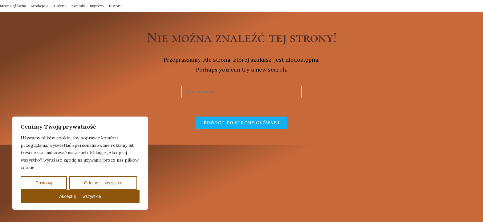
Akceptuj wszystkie (80, 196)
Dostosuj (43, 182)
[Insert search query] (241, 92)
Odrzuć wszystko (103, 182)
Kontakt (78, 5)
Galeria (60, 5)
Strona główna (13, 5)
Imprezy (97, 5)
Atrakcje (40, 5)
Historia (116, 5)
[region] (80, 163)
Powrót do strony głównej (241, 122)
